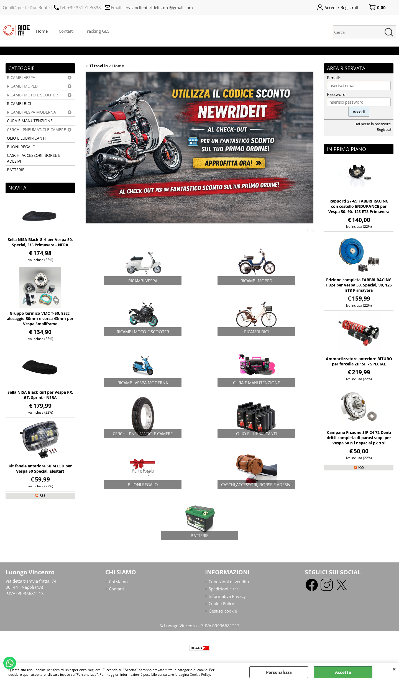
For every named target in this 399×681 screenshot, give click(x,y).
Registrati (384, 129)
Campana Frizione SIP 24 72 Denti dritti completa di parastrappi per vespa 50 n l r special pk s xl (359, 438)
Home (42, 31)
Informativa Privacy (227, 596)
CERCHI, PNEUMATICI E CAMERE (36, 129)
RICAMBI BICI (19, 103)
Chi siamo (118, 581)
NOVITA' (17, 187)
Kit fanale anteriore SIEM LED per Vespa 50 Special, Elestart (40, 468)
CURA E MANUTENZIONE (30, 120)
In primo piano (346, 149)
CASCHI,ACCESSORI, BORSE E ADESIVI (33, 158)
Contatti (66, 31)
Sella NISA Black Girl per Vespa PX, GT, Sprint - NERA (40, 395)
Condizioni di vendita (229, 581)
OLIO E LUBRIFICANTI (26, 138)
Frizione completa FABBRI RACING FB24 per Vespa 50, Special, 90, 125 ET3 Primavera (359, 285)
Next (309, 148)
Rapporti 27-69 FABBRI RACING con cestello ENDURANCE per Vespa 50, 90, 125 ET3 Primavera (358, 206)
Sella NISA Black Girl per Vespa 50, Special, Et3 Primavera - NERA (40, 242)
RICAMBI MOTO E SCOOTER (32, 95)
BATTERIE (15, 169)
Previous (89, 148)
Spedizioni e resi (224, 589)
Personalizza (279, 672)
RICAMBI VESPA (21, 77)
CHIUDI (394, 669)
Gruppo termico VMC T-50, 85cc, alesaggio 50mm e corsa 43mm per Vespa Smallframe (40, 318)
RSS (42, 495)
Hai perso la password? (373, 123)
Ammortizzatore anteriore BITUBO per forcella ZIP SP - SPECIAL (359, 361)
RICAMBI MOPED (22, 86)
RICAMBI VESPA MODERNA (31, 112)
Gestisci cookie (223, 611)
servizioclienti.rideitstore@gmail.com (157, 7)
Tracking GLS (97, 31)
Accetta (343, 672)
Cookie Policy (200, 674)
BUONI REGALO (21, 146)
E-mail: (333, 77)
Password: (337, 94)
